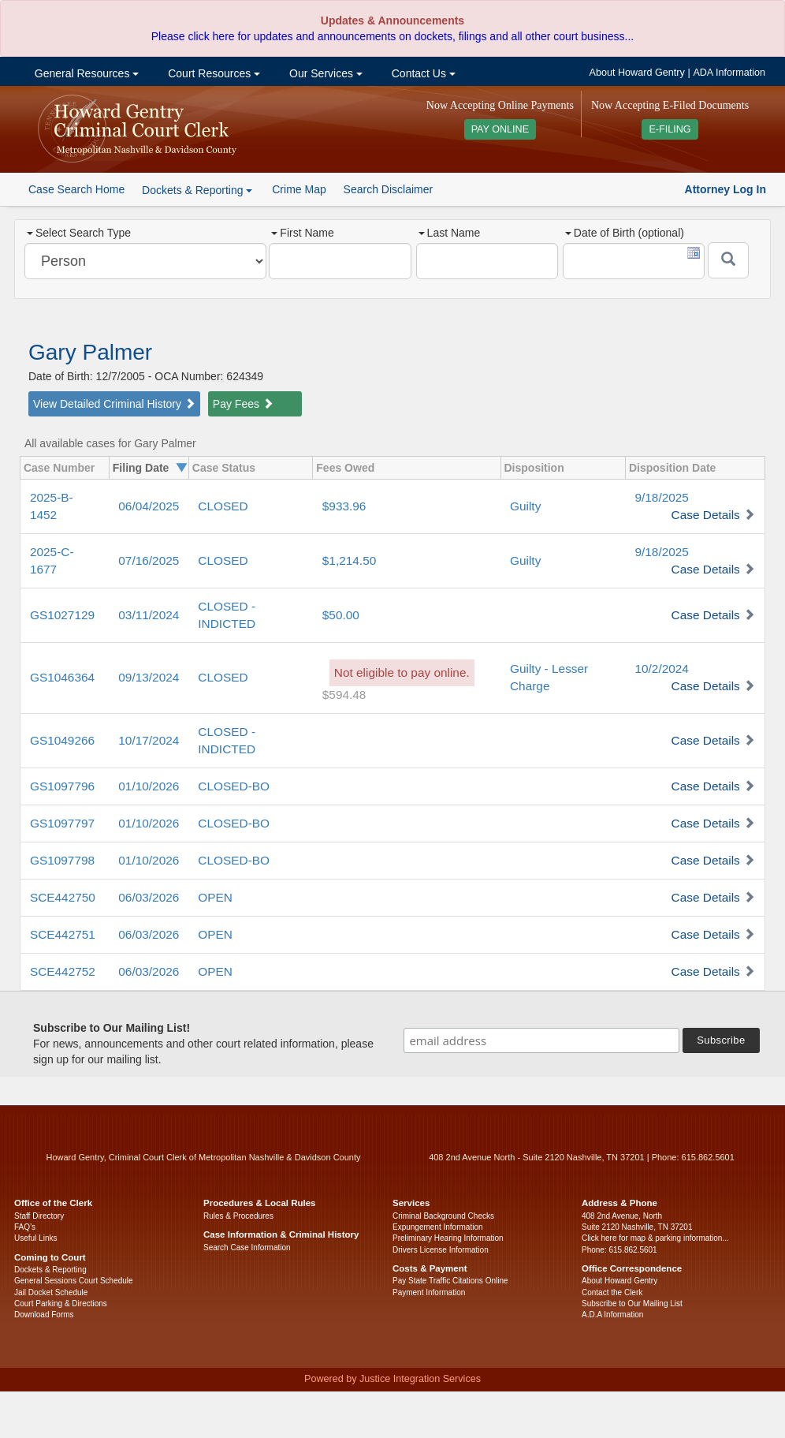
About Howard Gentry (637, 72)
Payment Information (428, 1292)
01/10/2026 (148, 786)
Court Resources (212, 73)
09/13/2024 (148, 677)
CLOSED (222, 506)
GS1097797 (62, 823)
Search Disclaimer (388, 189)
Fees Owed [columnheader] (345, 467)
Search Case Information (247, 1247)
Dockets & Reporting (50, 1269)
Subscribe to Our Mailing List (632, 1303)
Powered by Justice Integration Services (392, 1378)
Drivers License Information (440, 1250)
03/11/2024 (148, 615)
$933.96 (344, 506)
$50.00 (340, 615)
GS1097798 (62, 860)
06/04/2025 (148, 506)
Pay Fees (243, 404)
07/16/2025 (148, 560)
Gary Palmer (90, 352)
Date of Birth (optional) (624, 232)
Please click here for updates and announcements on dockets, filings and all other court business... (392, 36)
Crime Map (299, 189)
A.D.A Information (612, 1314)
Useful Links (35, 1238)
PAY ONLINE (500, 129)
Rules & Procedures (238, 1216)
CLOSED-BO (234, 786)
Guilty (525, 506)
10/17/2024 (148, 740)
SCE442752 (62, 971)
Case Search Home (76, 189)
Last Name (450, 232)
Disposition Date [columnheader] (672, 467)
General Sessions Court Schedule (73, 1280)
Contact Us (422, 73)
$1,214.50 (349, 560)
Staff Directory (39, 1216)
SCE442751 (62, 934)
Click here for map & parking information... (655, 1238)
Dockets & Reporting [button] (197, 190)
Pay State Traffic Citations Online (450, 1280)
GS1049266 (62, 740)
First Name (302, 232)
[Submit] (728, 260)
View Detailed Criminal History (114, 404)
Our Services (324, 73)
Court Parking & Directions (60, 1303)
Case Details (706, 514)
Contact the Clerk (612, 1292)
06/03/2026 (148, 897)
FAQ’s (24, 1227)
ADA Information (729, 72)
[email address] (541, 1040)
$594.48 (344, 694)
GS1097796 (62, 786)
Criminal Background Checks (443, 1216)
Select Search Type (79, 232)
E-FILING (669, 129)
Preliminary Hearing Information (448, 1238)
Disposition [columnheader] (534, 467)
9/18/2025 (661, 497)
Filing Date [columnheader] (141, 467)
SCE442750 (62, 897)
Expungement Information (437, 1227)
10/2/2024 (661, 668)
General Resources (85, 73)
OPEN (215, 897)
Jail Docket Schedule (50, 1292)
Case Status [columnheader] (223, 467)
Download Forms (44, 1314)
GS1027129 (62, 615)
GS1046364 (62, 677)
